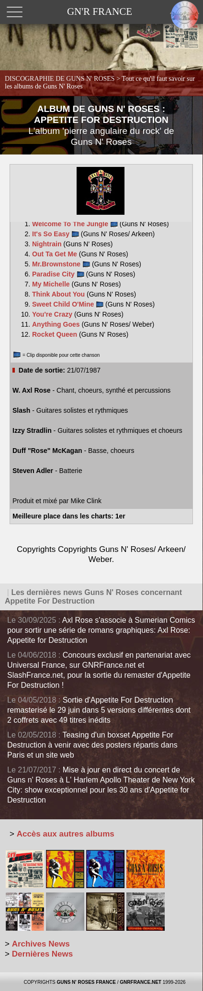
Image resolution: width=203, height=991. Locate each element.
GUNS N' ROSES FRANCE (86, 982)
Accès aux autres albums (65, 833)
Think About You (59, 294)
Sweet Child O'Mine (67, 304)
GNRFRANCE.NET (140, 982)
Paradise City (58, 274)
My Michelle (51, 284)
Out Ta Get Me (55, 254)
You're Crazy (53, 314)
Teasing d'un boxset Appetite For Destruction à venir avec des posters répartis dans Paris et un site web (92, 745)
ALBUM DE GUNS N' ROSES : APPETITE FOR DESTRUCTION (101, 125)
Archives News (41, 943)
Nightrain (47, 244)
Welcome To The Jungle (75, 224)
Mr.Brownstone (61, 264)
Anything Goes (56, 324)
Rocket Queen (55, 334)
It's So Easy (55, 234)
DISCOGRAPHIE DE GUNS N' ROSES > (100, 82)
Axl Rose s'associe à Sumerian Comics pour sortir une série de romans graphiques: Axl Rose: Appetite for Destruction (101, 630)
